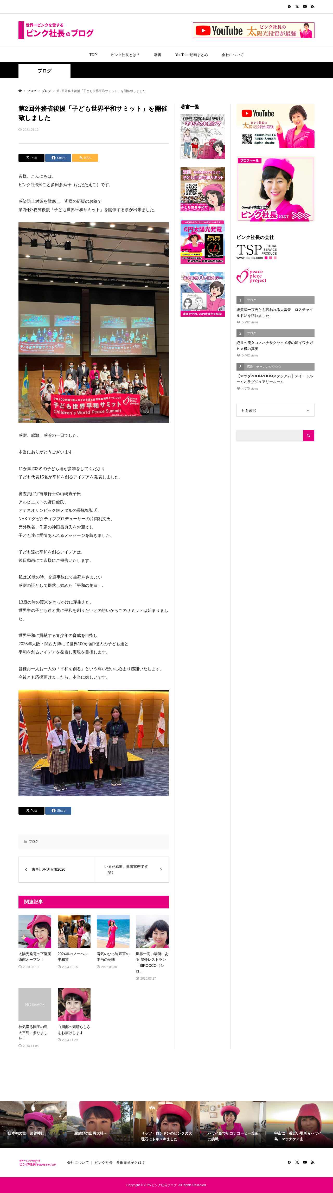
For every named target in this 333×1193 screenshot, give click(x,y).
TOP (93, 55)
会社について (233, 55)
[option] (33, 1124)
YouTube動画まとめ (191, 55)
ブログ (44, 70)
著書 (157, 55)
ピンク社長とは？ (125, 55)
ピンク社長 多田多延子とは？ (119, 1162)
